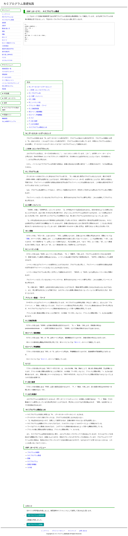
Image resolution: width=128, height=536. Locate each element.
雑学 (5, 103)
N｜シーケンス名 (35, 102)
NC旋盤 (6, 93)
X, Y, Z (31, 118)
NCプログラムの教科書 (36, 515)
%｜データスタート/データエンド (40, 87)
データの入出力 (6, 77)
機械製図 (4, 118)
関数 (3, 34)
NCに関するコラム (7, 86)
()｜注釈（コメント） (36, 96)
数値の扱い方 (6, 28)
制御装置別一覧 (6, 68)
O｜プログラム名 (35, 93)
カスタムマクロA (7, 60)
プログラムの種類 (33, 452)
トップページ (6, 14)
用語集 (4, 89)
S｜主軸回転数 (34, 108)
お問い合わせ (83, 530)
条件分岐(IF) (5, 51)
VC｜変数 (32, 99)
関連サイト (8, 115)
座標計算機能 (31, 464)
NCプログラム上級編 (35, 524)
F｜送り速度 (33, 121)
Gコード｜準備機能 (35, 115)
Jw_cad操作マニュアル (9, 121)
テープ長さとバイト (8, 80)
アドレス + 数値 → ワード (38, 105)
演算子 (4, 25)
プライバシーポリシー (58, 530)
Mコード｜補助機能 (35, 111)
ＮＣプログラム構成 (34, 455)
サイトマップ (72, 530)
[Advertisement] (67, 61)
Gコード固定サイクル (8, 43)
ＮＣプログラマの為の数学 (10, 109)
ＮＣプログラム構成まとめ (38, 127)
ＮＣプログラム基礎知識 (18, 3)
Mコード (77, 342)
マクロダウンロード (8, 71)
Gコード (44, 359)
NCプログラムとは (7, 17)
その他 (29, 467)
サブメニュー (8, 65)
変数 (28, 238)
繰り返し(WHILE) (7, 54)
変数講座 (4, 74)
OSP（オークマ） (10, 98)
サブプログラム (32, 461)
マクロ (4, 57)
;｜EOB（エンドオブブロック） (40, 90)
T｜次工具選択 (34, 124)
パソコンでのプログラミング (10, 83)
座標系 (4, 22)
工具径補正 (5, 46)
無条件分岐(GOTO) (8, 49)
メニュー (7, 10)
